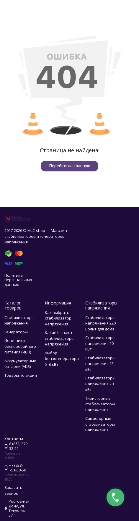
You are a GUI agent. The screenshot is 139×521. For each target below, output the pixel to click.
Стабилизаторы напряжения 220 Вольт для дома (100, 323)
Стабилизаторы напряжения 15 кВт (100, 363)
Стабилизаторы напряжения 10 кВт (100, 343)
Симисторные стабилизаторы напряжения (100, 424)
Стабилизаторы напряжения (19, 320)
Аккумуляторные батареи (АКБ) (20, 363)
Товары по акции (20, 375)
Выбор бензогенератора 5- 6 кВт (62, 358)
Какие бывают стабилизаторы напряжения (59, 338)
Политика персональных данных (18, 280)
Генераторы (16, 332)
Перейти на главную (69, 165)
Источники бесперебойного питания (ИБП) (20, 346)
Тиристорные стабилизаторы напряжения (100, 404)
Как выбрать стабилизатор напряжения (58, 318)
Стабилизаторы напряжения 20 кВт (100, 383)
